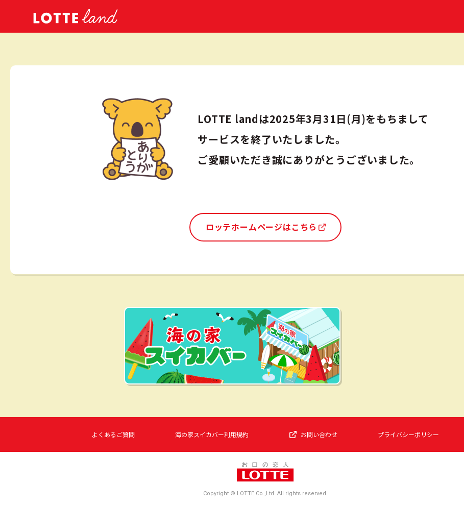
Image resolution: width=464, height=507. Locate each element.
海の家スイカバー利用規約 (212, 434)
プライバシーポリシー (408, 434)
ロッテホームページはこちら (261, 227)
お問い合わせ (319, 434)
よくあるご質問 (113, 434)
